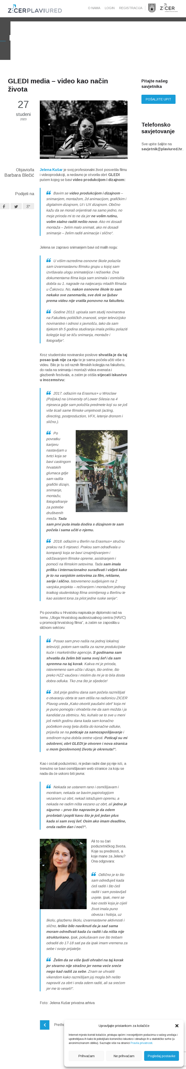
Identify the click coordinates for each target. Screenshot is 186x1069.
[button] (177, 1025)
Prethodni (55, 1032)
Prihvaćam (86, 1056)
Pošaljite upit (158, 107)
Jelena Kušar (51, 177)
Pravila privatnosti (141, 1043)
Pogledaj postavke (161, 1056)
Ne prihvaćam (123, 1056)
